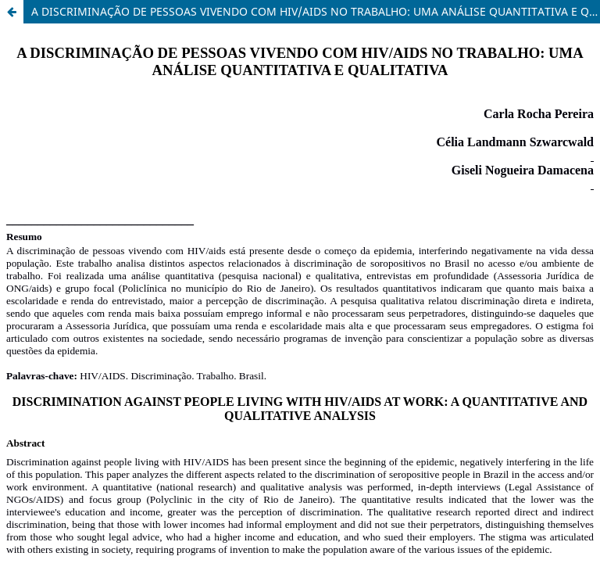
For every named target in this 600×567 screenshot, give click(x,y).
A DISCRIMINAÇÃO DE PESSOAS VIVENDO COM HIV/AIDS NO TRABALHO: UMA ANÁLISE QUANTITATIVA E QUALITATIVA (315, 11)
